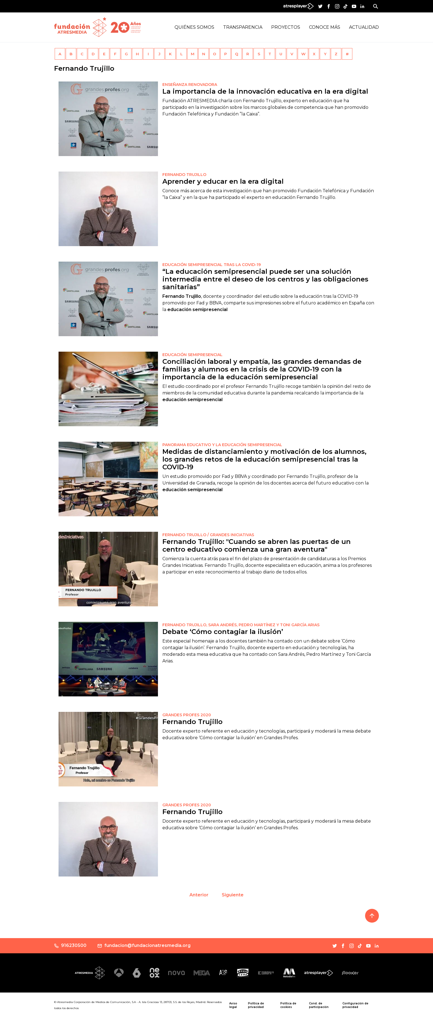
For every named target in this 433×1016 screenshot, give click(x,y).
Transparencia (242, 27)
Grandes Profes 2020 (186, 804)
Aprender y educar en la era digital (223, 181)
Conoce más (324, 27)
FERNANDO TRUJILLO (184, 174)
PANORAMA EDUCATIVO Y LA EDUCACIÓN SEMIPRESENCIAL (222, 444)
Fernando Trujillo (192, 722)
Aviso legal (233, 1005)
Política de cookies (288, 1005)
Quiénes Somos (194, 27)
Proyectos (285, 27)
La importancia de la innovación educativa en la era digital (265, 91)
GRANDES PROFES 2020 (186, 714)
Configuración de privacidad (355, 1005)
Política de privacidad (256, 1005)
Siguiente (233, 894)
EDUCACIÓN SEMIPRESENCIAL (192, 354)
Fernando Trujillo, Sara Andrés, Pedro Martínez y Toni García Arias (241, 624)
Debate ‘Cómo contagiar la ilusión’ (222, 632)
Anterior (198, 894)
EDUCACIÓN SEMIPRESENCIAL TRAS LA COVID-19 (211, 264)
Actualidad (364, 27)
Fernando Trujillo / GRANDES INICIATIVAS (208, 534)
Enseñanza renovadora (189, 84)
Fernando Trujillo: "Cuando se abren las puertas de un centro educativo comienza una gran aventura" (256, 545)
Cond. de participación (319, 1005)
